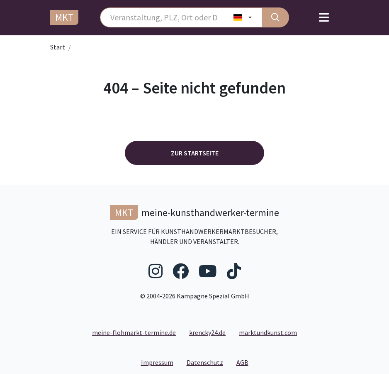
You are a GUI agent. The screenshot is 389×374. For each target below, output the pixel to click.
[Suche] (275, 17)
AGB (245, 362)
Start (57, 47)
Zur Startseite (195, 153)
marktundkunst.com (268, 332)
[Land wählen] (243, 17)
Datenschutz (208, 362)
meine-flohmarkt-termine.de (134, 332)
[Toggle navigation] (324, 17)
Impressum (160, 362)
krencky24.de (207, 332)
